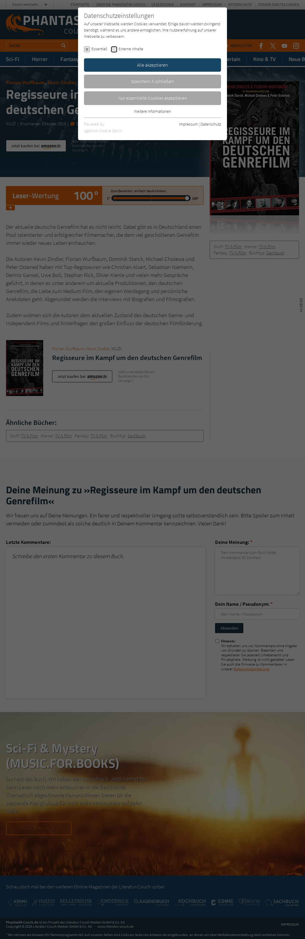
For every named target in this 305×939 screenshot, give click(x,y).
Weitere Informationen (152, 111)
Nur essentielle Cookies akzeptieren (152, 98)
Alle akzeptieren (152, 65)
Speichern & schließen (152, 81)
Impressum (188, 124)
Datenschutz (210, 124)
